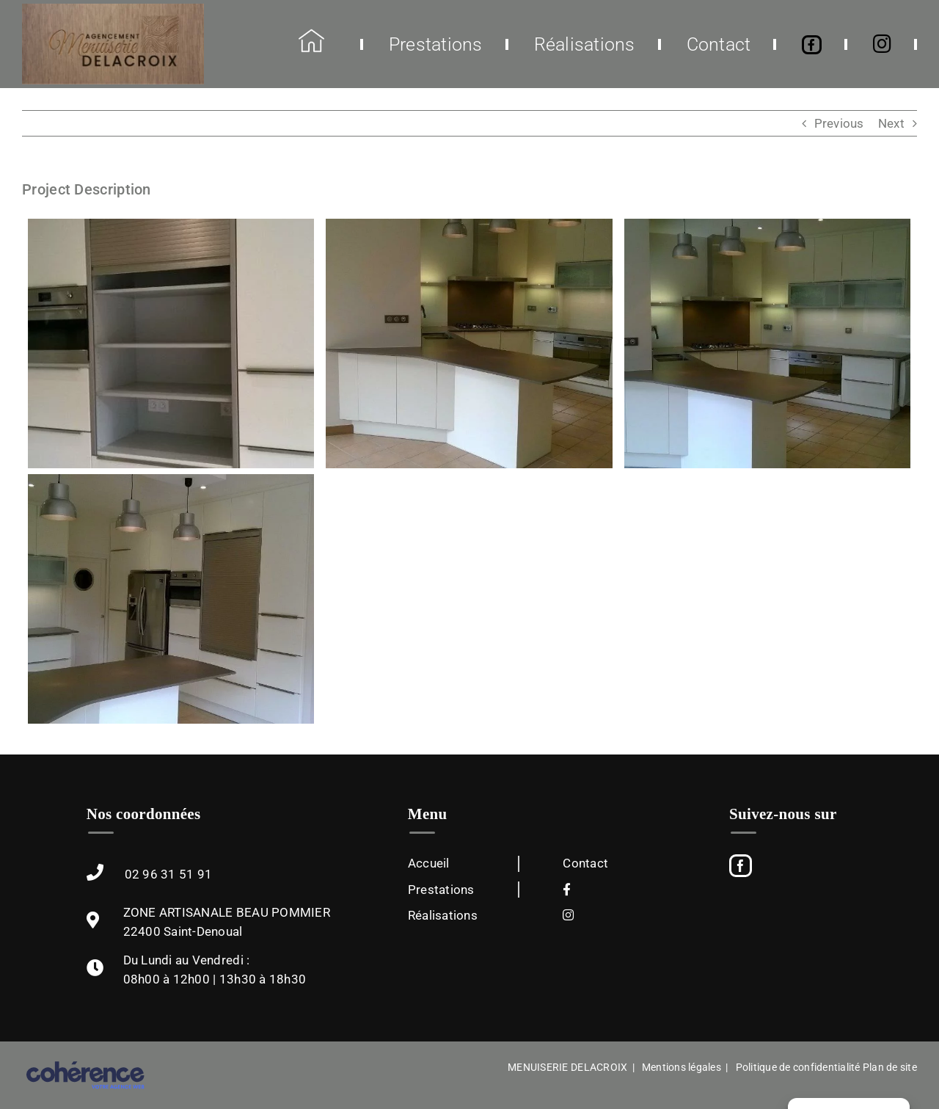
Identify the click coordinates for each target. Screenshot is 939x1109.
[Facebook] (740, 865)
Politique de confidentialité (798, 1067)
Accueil (429, 863)
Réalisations (443, 915)
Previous (839, 123)
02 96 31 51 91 (169, 874)
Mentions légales (681, 1067)
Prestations (441, 889)
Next (891, 123)
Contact (585, 863)
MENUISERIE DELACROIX (567, 1067)
